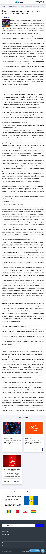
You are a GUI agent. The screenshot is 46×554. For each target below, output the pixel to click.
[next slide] (42, 507)
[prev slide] (42, 503)
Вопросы (4, 542)
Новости (4, 540)
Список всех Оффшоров (26, 551)
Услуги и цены (5, 534)
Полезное (4, 537)
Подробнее (16, 449)
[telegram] (39, 3)
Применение (5, 531)
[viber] (35, 3)
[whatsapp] (43, 3)
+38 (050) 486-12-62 (39, 1)
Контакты (4, 545)
